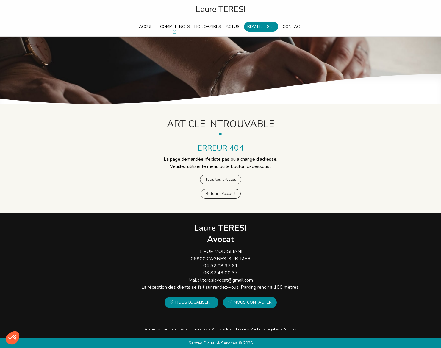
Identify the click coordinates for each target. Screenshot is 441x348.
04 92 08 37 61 (220, 266)
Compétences (175, 26)
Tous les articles (220, 179)
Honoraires (207, 26)
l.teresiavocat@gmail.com (226, 280)
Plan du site (236, 329)
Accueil (147, 26)
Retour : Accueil (221, 193)
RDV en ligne (261, 26)
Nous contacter (253, 302)
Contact (292, 26)
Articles (290, 329)
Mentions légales (264, 329)
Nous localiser (192, 302)
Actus (233, 26)
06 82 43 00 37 (220, 273)
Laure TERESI (220, 9)
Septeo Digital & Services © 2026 (221, 343)
